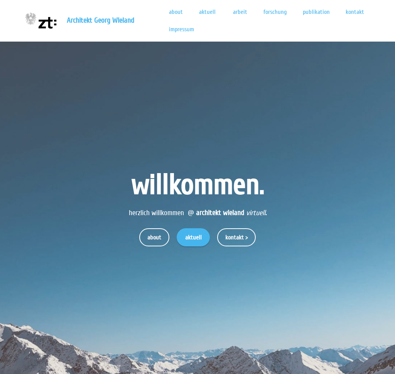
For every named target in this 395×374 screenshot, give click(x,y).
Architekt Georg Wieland (101, 20)
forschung (275, 12)
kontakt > (236, 237)
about (176, 12)
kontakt (355, 12)
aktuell (208, 12)
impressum (182, 29)
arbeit (240, 12)
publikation (316, 12)
